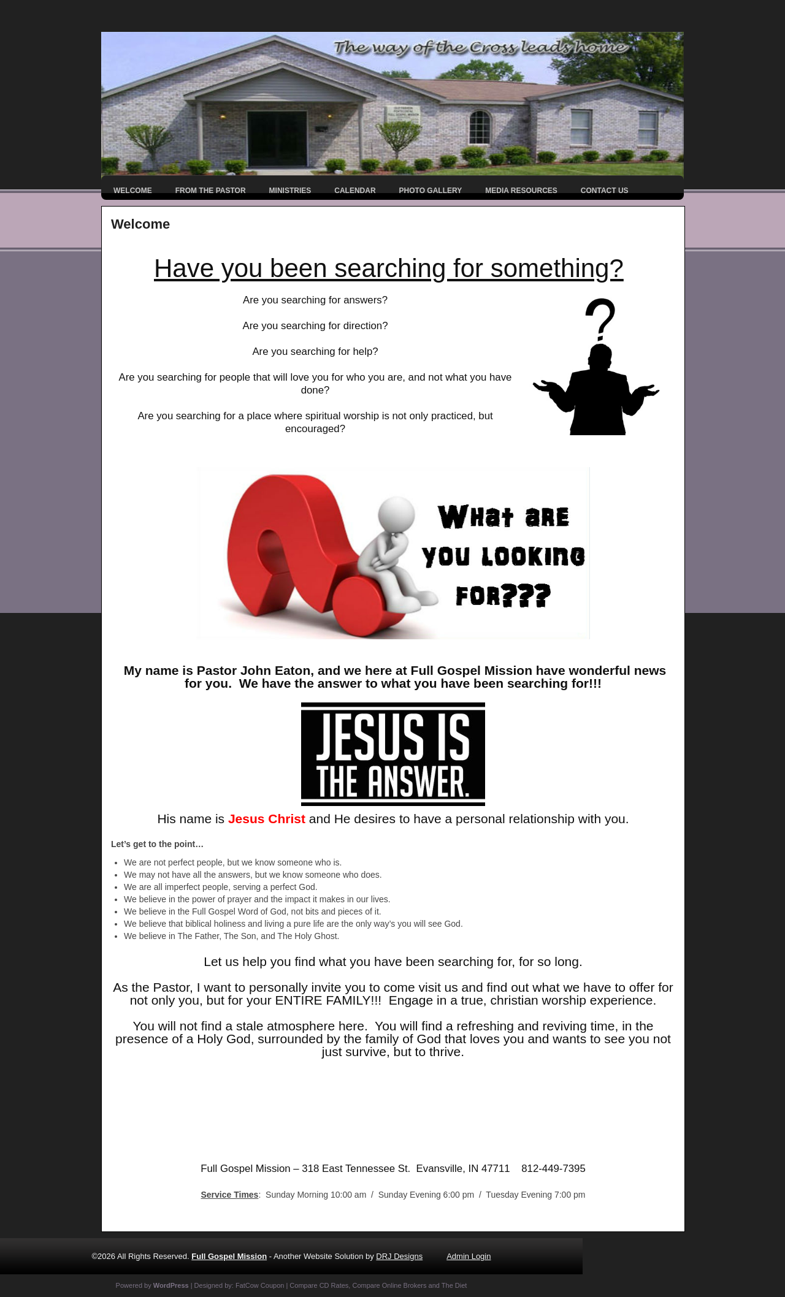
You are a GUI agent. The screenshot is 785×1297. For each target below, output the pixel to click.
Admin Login (468, 1256)
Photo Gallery (430, 190)
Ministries (290, 190)
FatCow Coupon (260, 1285)
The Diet (454, 1285)
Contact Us (605, 190)
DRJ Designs (399, 1256)
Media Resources (521, 190)
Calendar (354, 190)
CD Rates (334, 1285)
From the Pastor (210, 190)
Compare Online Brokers (389, 1285)
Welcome (132, 190)
